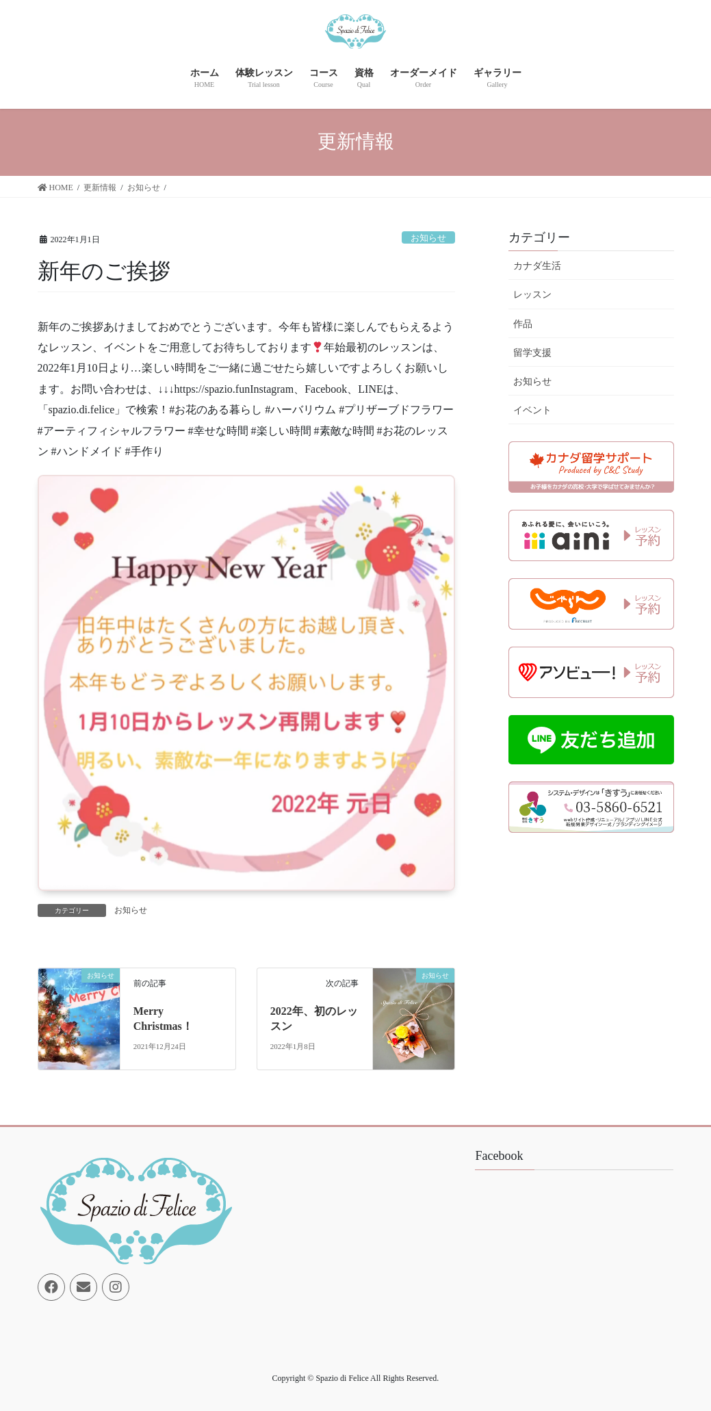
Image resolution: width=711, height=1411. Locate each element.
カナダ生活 (537, 266)
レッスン (532, 294)
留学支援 (532, 353)
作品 (522, 324)
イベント (532, 410)
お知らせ (428, 238)
